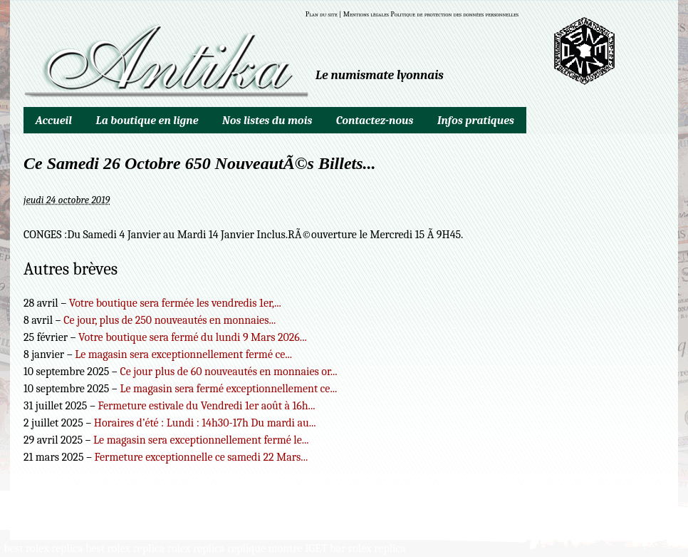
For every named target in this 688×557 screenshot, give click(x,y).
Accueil (54, 120)
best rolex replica (43, 548)
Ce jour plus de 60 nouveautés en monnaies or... (228, 371)
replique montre (265, 548)
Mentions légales (366, 14)
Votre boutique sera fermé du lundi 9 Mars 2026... (192, 337)
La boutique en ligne (147, 120)
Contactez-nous (375, 120)
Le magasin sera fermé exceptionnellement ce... (228, 388)
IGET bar (325, 548)
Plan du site (322, 14)
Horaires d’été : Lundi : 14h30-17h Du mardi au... (205, 423)
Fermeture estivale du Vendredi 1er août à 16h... (206, 405)
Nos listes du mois (267, 120)
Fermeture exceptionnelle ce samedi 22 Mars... (201, 457)
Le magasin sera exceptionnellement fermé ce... (183, 354)
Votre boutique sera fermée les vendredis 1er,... (175, 303)
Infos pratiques (475, 120)
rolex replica (196, 548)
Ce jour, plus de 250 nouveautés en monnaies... (169, 320)
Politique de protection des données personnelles (454, 14)
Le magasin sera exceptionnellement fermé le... (201, 440)
